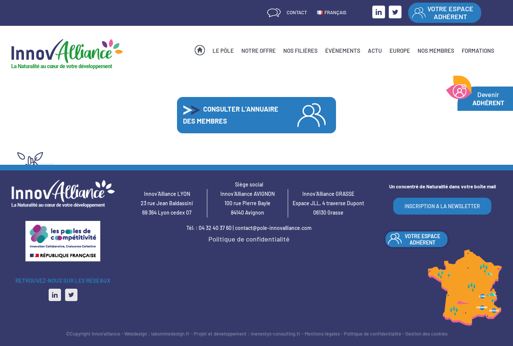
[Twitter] (71, 295)
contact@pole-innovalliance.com (273, 228)
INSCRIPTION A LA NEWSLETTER (442, 206)
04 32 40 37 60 (215, 228)
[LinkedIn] (55, 295)
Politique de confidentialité (249, 239)
